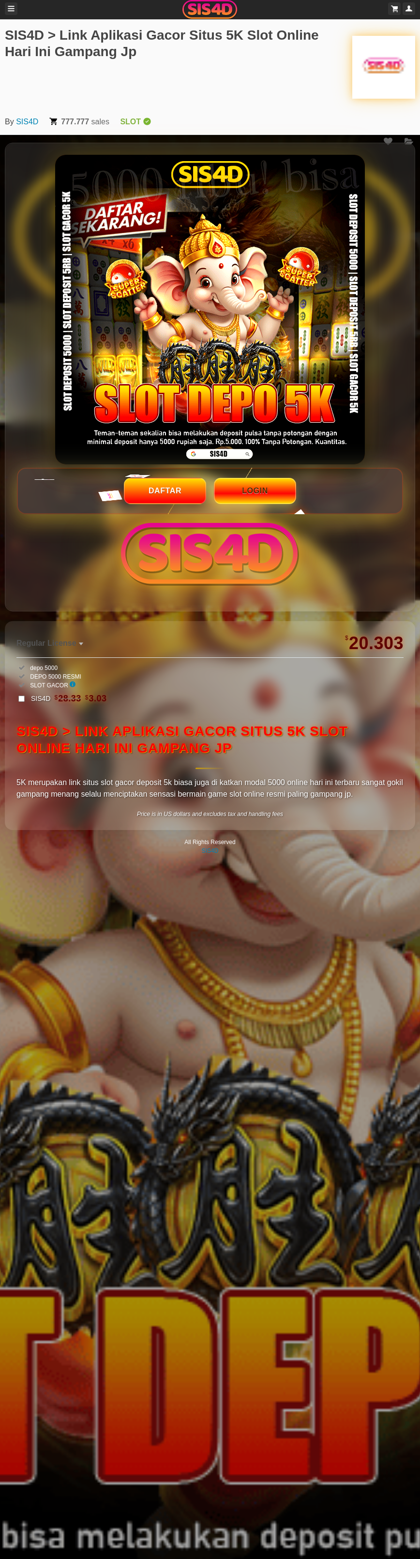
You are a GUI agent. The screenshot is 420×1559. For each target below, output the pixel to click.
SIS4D (27, 122)
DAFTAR (165, 491)
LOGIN (255, 491)
